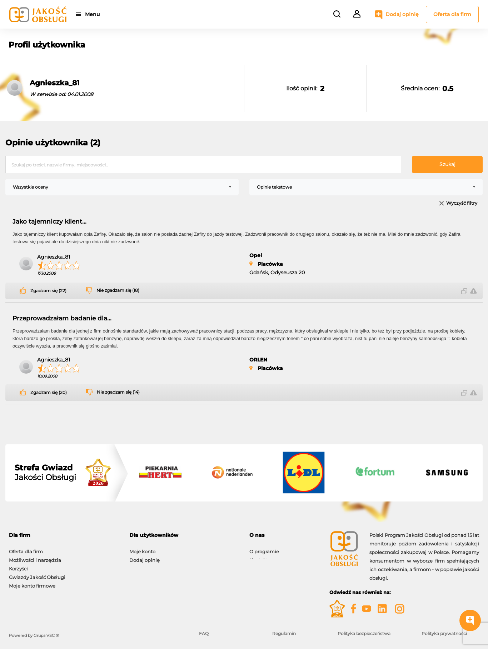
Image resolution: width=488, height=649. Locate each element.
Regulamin (284, 633)
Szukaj (447, 164)
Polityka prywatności (444, 633)
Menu (93, 14)
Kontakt (258, 556)
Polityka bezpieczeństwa (364, 633)
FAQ (204, 633)
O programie (264, 548)
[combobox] (122, 187)
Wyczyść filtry (461, 203)
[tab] (64, 535)
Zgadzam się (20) (48, 392)
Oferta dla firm (452, 14)
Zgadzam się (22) (48, 290)
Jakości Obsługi (45, 472)
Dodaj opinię (402, 14)
